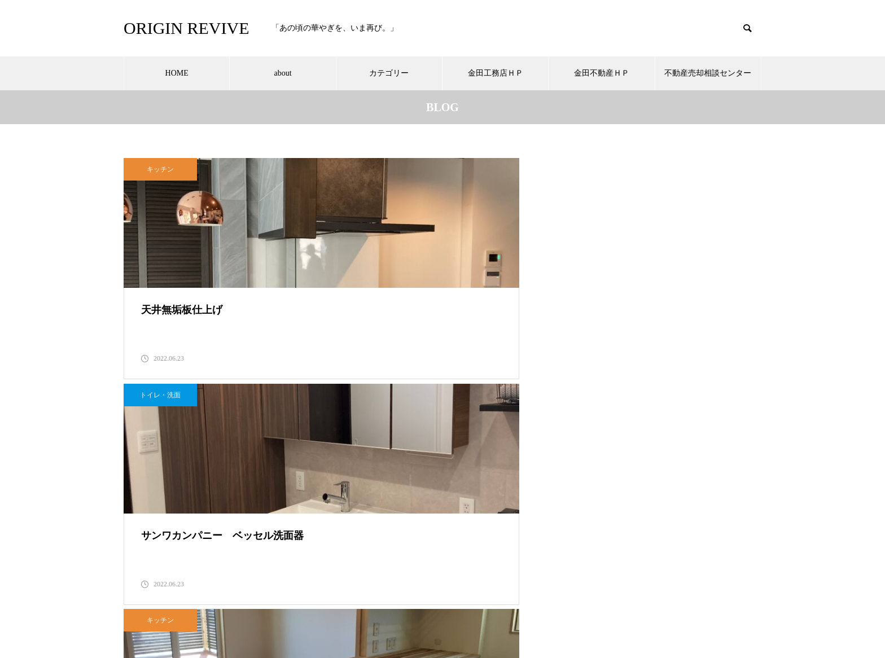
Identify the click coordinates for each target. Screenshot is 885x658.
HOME (177, 73)
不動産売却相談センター (707, 73)
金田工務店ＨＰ (495, 73)
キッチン (160, 169)
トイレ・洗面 (380, 169)
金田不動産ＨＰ (601, 73)
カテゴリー (389, 73)
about (282, 73)
